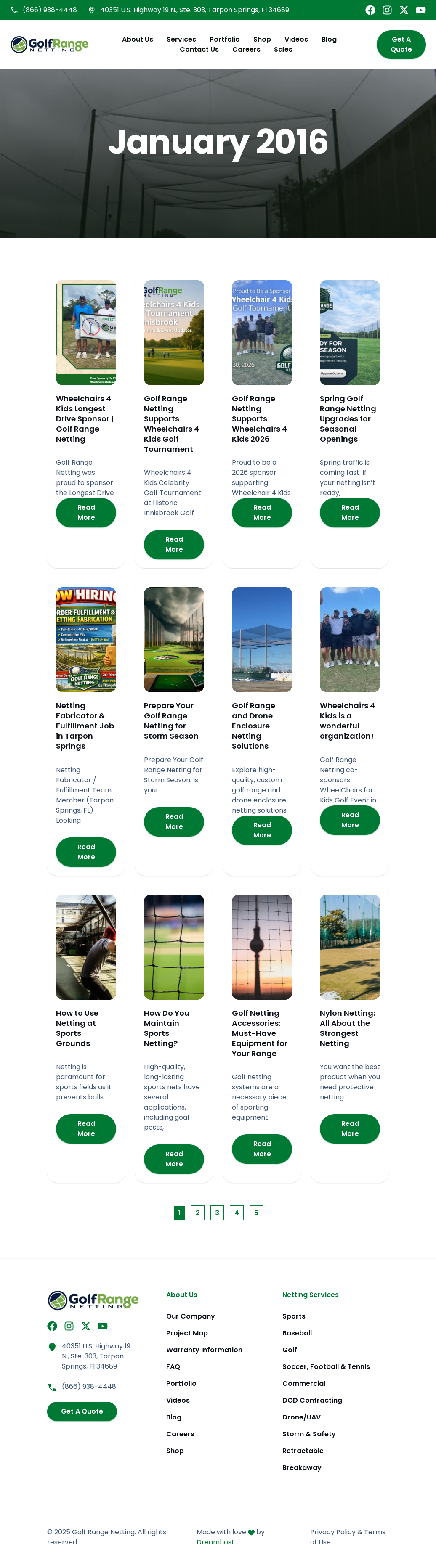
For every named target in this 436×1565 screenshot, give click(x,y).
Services (178, 40)
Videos (293, 40)
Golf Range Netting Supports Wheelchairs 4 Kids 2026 (259, 419)
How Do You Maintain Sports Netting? (166, 1029)
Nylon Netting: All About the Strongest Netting (347, 1029)
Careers (243, 50)
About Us (134, 40)
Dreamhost (215, 1542)
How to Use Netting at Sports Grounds (77, 1029)
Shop (259, 40)
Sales (280, 50)
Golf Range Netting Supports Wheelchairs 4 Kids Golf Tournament (171, 424)
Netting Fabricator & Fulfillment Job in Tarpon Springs (85, 727)
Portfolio (221, 40)
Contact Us (195, 50)
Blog (325, 40)
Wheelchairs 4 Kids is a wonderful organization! (347, 722)
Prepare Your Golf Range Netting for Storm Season (171, 722)
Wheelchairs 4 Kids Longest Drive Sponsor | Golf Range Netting (85, 419)
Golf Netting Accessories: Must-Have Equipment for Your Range (259, 1034)
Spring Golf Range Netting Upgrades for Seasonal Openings (348, 419)
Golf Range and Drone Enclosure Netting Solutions (253, 727)
